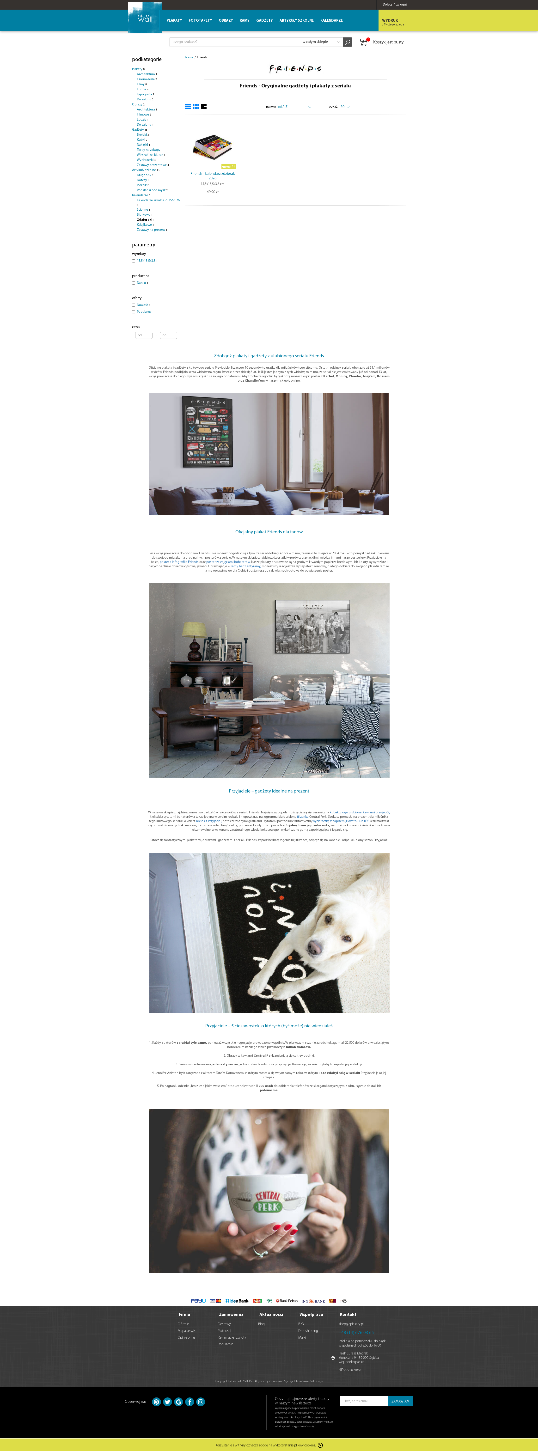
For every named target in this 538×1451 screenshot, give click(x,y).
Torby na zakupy (150, 150)
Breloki (143, 135)
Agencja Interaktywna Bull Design (303, 1380)
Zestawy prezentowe (153, 165)
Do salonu (145, 99)
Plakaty (138, 69)
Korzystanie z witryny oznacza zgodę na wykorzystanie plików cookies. (265, 1445)
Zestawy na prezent (152, 230)
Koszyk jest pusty (381, 42)
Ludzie (142, 89)
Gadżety (139, 130)
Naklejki (143, 145)
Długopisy (145, 175)
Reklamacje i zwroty (232, 1337)
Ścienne (143, 210)
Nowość (143, 305)
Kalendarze (141, 195)
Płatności (224, 1330)
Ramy (245, 21)
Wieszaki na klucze (151, 155)
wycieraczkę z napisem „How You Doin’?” (340, 821)
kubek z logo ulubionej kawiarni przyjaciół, (360, 812)
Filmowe (144, 114)
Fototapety (200, 21)
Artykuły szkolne (145, 170)
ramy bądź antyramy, (246, 566)
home (189, 57)
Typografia (145, 94)
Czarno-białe (147, 79)
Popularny (145, 312)
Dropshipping (308, 1330)
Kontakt (348, 1313)
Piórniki (143, 185)
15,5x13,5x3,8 (147, 261)
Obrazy (138, 104)
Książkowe (145, 225)
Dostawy (224, 1323)
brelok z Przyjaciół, (209, 821)
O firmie (183, 1323)
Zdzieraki (145, 220)
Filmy (142, 84)
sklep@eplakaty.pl (351, 1323)
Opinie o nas (187, 1337)
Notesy (143, 180)
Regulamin (225, 1343)
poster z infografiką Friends (179, 562)
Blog (261, 1323)
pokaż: (333, 107)
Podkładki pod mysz (152, 190)
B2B (301, 1323)
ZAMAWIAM (400, 1400)
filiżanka (303, 817)
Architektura (147, 74)
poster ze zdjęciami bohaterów (228, 562)
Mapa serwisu (187, 1330)
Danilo (142, 283)
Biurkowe (145, 215)
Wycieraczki (146, 160)
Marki (302, 1337)
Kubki (142, 140)
